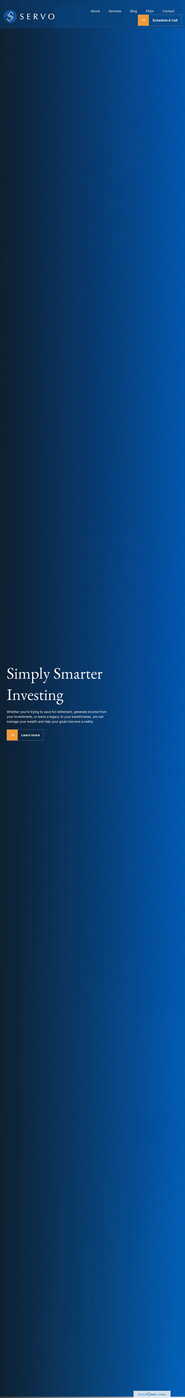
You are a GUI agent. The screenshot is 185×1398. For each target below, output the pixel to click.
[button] (95, 6)
